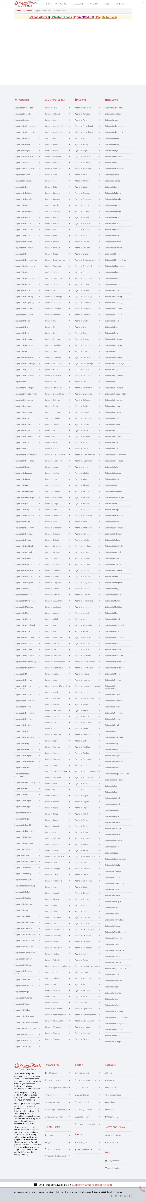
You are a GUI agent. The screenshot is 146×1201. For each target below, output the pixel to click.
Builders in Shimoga (113, 871)
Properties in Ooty (21, 743)
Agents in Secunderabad (85, 856)
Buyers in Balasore (52, 193)
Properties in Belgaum (23, 211)
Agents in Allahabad (83, 156)
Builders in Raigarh (112, 804)
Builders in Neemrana (114, 713)
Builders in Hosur (112, 448)
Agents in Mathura (82, 595)
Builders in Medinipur (114, 607)
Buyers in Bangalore (53, 199)
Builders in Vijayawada (114, 1011)
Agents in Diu (80, 327)
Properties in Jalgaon (22, 485)
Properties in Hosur (22, 448)
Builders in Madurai (113, 576)
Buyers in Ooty (51, 741)
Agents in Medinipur (83, 607)
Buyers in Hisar (51, 442)
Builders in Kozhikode (114, 546)
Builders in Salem (112, 847)
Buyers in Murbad (52, 649)
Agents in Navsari (82, 704)
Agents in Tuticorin (82, 960)
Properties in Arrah (22, 175)
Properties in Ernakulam (24, 345)
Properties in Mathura (23, 595)
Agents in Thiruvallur (83, 917)
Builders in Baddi (112, 187)
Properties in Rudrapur (23, 843)
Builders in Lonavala (113, 558)
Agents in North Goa (83, 735)
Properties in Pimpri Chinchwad (22, 775)
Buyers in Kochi (51, 521)
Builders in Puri (111, 792)
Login (48, 1142)
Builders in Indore (112, 467)
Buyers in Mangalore (53, 582)
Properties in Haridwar (23, 436)
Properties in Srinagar (23, 904)
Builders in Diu (111, 327)
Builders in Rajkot (112, 816)
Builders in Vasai (111, 999)
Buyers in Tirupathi (52, 942)
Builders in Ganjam (113, 369)
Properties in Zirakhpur (23, 1046)
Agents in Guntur (82, 406)
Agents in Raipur (81, 808)
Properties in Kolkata (22, 540)
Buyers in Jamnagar (52, 491)
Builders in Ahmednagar (115, 132)
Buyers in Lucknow (52, 564)
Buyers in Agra (50, 120)
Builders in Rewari (112, 834)
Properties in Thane (22, 916)
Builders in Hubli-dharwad (115, 455)
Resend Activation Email (55, 1156)
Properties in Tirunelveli (24, 940)
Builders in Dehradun (113, 308)
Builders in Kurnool (113, 552)
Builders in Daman (112, 290)
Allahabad (27, 10)
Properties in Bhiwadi (23, 241)
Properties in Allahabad (23, 156)
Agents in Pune (81, 783)
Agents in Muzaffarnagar (85, 662)
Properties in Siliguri (22, 880)
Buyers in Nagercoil (52, 680)
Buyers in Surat (51, 905)
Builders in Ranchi (112, 822)
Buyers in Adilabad (52, 114)
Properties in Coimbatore (24, 278)
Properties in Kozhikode (24, 546)
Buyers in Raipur (51, 808)
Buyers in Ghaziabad (53, 375)
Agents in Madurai (82, 576)
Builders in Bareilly (112, 205)
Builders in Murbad (113, 649)
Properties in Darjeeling (24, 302)
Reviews (109, 1109)
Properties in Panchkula (24, 761)
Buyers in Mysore (52, 674)
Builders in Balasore (113, 193)
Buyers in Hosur (51, 448)
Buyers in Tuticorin (52, 960)
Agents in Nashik (81, 692)
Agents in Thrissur (82, 923)
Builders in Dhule (112, 321)
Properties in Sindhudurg (24, 886)
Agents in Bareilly (82, 205)
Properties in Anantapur (24, 168)
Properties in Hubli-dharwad (25, 455)
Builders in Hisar (111, 442)
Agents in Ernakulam (83, 345)
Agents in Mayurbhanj (84, 601)
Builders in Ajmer (112, 138)
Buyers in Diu (50, 327)
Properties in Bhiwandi (23, 248)
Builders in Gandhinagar (115, 363)
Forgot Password (52, 1149)
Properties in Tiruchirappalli (25, 934)
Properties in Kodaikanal (24, 528)
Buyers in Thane (51, 911)
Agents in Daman (82, 290)
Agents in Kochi (81, 521)
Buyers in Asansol (52, 181)
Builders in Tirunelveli (114, 938)
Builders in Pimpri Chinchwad (117, 774)
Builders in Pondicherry (114, 780)
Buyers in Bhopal (51, 254)
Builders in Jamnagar (113, 491)
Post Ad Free (62, 4)
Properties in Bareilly (22, 205)
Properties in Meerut (22, 613)
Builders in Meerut (112, 613)
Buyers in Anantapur (53, 168)
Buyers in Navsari (52, 704)
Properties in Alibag (22, 144)
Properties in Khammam (24, 515)
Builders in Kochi (112, 521)
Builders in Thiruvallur (114, 920)
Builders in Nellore (112, 719)
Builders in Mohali (112, 619)
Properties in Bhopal (22, 254)
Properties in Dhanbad (23, 315)
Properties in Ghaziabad (24, 375)
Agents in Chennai (82, 272)
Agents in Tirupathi (82, 942)
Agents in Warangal (83, 1033)
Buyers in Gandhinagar (54, 363)
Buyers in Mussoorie (53, 655)
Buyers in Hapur (51, 430)
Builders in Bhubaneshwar (116, 260)
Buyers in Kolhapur (52, 534)
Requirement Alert (83, 1150)
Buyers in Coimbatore (53, 278)
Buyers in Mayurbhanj (53, 601)
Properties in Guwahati (23, 418)
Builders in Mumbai (113, 643)
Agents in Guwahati (83, 418)
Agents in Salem (81, 844)
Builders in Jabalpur (113, 473)
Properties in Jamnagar (23, 491)
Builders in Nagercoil (113, 680)
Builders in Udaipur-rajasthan (117, 968)
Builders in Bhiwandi (113, 248)
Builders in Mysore (112, 674)
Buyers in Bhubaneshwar (55, 260)
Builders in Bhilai (112, 235)
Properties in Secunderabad (25, 861)
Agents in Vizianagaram (84, 1021)
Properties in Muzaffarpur (24, 668)
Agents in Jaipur (81, 479)
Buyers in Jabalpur (52, 473)
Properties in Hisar (22, 442)
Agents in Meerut (82, 613)
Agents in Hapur (81, 430)
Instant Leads (51, 1095)
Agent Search (81, 1087)
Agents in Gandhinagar (84, 363)
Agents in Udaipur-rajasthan (86, 966)
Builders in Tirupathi (113, 944)
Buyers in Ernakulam (53, 345)
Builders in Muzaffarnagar (115, 662)
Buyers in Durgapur (52, 339)
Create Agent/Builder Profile (57, 1087)
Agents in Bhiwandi (82, 248)
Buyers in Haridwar (52, 436)
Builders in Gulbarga (113, 400)
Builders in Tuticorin (113, 962)
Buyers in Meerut (52, 613)
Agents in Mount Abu (83, 637)
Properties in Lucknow (23, 564)
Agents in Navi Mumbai (84, 698)
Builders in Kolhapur (113, 534)
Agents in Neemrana (83, 710)
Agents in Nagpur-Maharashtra (87, 686)
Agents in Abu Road (83, 108)
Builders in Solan (112, 889)
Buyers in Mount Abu (53, 637)
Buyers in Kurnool (52, 552)
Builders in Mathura (113, 595)
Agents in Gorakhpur (83, 388)
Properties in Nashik (22, 694)
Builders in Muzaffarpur (114, 668)
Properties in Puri (21, 794)
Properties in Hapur (22, 430)
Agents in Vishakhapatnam (86, 1015)
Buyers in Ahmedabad (54, 126)
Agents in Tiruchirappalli (85, 929)
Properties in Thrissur (23, 928)
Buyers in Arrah (51, 175)
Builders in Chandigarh (114, 266)
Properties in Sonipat (23, 898)
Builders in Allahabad (113, 156)
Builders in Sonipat (112, 895)
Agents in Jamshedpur (84, 497)
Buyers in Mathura (52, 595)
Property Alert (81, 1142)
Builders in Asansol (112, 181)
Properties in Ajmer (22, 138)
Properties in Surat (22, 910)
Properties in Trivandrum (24, 953)
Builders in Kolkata (112, 540)
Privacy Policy (111, 1142)
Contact (121, 4)
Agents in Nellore (82, 716)
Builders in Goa (111, 381)
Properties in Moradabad (24, 625)
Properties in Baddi (22, 187)
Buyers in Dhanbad (52, 315)
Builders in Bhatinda (113, 229)
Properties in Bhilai (22, 235)
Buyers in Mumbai (52, 643)
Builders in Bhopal (112, 254)
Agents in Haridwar (82, 436)
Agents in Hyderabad (83, 461)
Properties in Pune (22, 788)
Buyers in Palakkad (52, 747)
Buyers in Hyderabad (53, 461)
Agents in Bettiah (82, 217)
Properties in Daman (22, 290)
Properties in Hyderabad (24, 461)
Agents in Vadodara (83, 978)
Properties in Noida (22, 731)
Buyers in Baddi (51, 187)
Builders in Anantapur (114, 168)
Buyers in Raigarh (52, 802)
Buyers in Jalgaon (52, 485)
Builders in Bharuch (113, 223)
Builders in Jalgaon (112, 485)
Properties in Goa (21, 381)
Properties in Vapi (21, 992)
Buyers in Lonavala (52, 558)
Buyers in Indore (51, 467)
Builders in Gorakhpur (114, 388)
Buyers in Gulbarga (52, 400)
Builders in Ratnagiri (113, 828)
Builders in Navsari (112, 707)
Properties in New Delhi (24, 725)
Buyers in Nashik (51, 692)
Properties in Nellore (22, 719)
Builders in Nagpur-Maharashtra (113, 687)
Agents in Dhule (81, 321)
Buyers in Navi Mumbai (54, 698)
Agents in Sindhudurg (83, 881)
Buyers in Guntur (51, 406)
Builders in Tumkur (113, 956)
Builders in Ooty (111, 743)
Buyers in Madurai (52, 576)
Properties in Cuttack (22, 284)
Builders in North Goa (114, 737)
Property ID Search (83, 1109)
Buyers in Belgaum (52, 211)
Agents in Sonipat (82, 893)
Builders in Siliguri (112, 877)
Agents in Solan (81, 887)
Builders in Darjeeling (113, 302)
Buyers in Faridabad (53, 357)
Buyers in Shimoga (52, 868)
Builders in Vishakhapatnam (116, 1017)
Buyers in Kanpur (52, 509)
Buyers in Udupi (51, 972)
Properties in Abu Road (23, 108)
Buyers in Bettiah (51, 217)
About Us (110, 1080)
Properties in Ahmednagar (25, 132)
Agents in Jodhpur (82, 503)
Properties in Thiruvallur (24, 922)
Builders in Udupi (112, 974)
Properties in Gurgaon (23, 412)
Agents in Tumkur (82, 954)
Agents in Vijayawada (83, 1008)
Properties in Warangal (23, 1040)
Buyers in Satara (51, 850)
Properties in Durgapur (23, 339)
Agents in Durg (81, 333)
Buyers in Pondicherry (53, 777)
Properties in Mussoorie (24, 655)
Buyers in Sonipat (52, 893)
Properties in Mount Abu (24, 637)
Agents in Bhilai (81, 235)
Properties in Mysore (22, 674)
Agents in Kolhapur (82, 534)
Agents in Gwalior (82, 424)
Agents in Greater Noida (85, 394)
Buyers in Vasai (51, 996)
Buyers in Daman (52, 290)
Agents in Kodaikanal (83, 528)
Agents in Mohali (81, 619)
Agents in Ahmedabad (84, 126)
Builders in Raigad (112, 798)
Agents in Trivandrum (83, 948)
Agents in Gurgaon (82, 412)
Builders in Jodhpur (113, 503)
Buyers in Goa (50, 381)
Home (48, 4)
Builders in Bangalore (113, 199)
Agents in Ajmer (81, 138)
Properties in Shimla (22, 867)
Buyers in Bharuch (52, 223)
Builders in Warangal (113, 1035)
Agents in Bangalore (83, 199)
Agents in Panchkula (83, 759)
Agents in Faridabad (83, 357)
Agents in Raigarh (82, 802)
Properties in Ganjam (23, 369)
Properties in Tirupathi (23, 946)
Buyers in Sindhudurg (53, 881)
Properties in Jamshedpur (24, 497)
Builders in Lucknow (113, 564)
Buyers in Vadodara (52, 978)
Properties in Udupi (22, 979)
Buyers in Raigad (51, 795)
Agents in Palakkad (82, 747)
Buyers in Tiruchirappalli (54, 929)
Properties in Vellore (22, 1010)
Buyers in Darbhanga (53, 296)
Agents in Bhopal (82, 254)
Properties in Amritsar (23, 162)
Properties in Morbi (22, 631)
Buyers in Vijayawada (53, 1008)
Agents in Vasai (81, 996)
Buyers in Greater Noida (54, 394)
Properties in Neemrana (24, 713)
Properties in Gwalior (23, 424)
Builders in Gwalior (112, 424)
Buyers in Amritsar (52, 162)
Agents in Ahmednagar (84, 132)
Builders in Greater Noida (115, 394)
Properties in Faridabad (24, 357)
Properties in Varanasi (23, 998)
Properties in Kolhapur (23, 534)
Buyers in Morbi (51, 631)
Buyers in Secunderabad (54, 856)
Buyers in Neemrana (53, 710)
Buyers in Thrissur (52, 923)
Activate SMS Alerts (53, 1102)
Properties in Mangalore (24, 582)
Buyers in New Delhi (53, 722)
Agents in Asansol (82, 181)
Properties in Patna (22, 767)
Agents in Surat (81, 905)
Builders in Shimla (112, 865)
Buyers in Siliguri (51, 875)
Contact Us (110, 1087)
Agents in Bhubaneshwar (85, 260)
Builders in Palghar (112, 755)
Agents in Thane (81, 911)
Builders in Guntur (112, 406)
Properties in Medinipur (24, 607)
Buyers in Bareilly (52, 205)
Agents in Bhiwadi (82, 241)
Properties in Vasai (22, 1004)
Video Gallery (111, 1117)
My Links (95, 4)
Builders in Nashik (112, 694)
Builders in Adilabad (113, 114)
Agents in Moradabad (83, 625)
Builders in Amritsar (113, 162)
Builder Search (82, 1095)
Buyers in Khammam (53, 515)
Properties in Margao (23, 588)
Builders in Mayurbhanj (114, 601)
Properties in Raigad (22, 800)
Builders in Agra (111, 120)
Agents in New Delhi (83, 722)
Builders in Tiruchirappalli (115, 932)
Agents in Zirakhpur (83, 1039)
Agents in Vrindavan (83, 1027)
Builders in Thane (112, 914)
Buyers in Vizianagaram (54, 1021)
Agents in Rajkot (81, 814)
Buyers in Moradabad (53, 625)
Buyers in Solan (51, 887)
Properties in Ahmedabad (24, 126)
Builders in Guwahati (113, 418)
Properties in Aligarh (22, 150)
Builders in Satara (112, 853)
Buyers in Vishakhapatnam (55, 1015)
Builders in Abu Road (113, 108)
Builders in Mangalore (114, 582)
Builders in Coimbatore (114, 278)
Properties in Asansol (23, 181)
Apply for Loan (112, 1161)
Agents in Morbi (81, 631)
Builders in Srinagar (113, 901)
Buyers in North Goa (53, 735)
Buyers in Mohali (51, 619)
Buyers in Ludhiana (52, 570)
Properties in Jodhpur (23, 503)
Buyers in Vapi (50, 984)
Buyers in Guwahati (52, 418)
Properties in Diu (21, 327)
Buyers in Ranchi (51, 820)
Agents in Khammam (83, 515)
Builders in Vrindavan (113, 1029)
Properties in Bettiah (22, 217)
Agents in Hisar (81, 442)
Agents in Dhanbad (82, 315)
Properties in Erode (22, 351)
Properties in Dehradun (24, 308)
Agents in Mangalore (83, 582)
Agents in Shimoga (82, 868)
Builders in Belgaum (113, 211)
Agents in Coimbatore (84, 278)
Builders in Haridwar (113, 436)
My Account (79, 4)
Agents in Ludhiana (83, 570)
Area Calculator (112, 1168)
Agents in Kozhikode (83, 546)
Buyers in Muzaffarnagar (55, 662)
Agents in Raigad (81, 795)
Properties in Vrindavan (24, 1034)
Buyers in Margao (52, 588)
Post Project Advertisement (57, 1109)
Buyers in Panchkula (53, 759)
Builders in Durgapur (113, 339)
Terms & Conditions (114, 1135)
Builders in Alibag (112, 144)
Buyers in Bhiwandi (52, 248)
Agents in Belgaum (82, 211)
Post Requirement (53, 1080)
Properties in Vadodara (23, 985)
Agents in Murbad (82, 649)
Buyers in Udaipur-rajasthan (56, 966)
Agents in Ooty (81, 741)
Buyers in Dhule (51, 321)
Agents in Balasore (82, 193)
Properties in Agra (21, 120)
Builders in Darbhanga (114, 296)
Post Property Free (53, 1073)
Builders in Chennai (113, 272)
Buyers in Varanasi (52, 990)
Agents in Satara (81, 850)
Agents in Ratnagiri (82, 826)
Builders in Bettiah (112, 217)
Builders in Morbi (112, 631)
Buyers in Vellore (51, 1002)
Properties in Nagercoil (23, 680)
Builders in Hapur (112, 430)
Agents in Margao (82, 588)
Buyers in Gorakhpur (53, 388)
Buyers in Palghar (52, 753)
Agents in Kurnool (82, 552)
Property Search (82, 1073)
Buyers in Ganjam (52, 369)
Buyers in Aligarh (51, 150)
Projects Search (82, 1102)
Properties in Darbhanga (24, 296)
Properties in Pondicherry (24, 782)
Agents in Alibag (81, 144)
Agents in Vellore (82, 1002)
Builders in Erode (112, 351)
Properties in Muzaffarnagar (25, 662)
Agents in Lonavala (82, 558)
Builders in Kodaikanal (114, 528)
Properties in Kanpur (22, 509)
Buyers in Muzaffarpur (54, 668)
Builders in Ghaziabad (114, 375)
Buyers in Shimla (51, 862)
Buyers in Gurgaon (52, 412)
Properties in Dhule (22, 321)
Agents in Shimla (81, 862)
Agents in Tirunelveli (83, 935)
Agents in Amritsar (82, 162)
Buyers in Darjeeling (53, 302)
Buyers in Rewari (51, 832)
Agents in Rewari (81, 832)
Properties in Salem (22, 849)
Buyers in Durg (51, 333)
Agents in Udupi (81, 972)
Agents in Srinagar (82, 899)
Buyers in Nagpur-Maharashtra (57, 686)
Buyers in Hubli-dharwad (55, 455)
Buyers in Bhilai (51, 235)
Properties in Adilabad (23, 114)
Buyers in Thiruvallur (53, 917)
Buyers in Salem (51, 844)
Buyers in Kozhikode (53, 546)
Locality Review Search (85, 1124)
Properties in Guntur (22, 406)
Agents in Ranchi (81, 820)
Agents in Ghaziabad (83, 375)
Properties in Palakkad (23, 749)
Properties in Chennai (23, 272)
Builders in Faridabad (113, 357)
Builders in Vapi (111, 987)
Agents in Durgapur (83, 339)
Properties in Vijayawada (24, 1016)
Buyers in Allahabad (53, 156)
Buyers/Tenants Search (85, 1080)
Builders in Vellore (112, 1005)
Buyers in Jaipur (51, 479)
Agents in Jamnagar (83, 491)
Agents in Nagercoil (83, 680)
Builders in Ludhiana (113, 570)
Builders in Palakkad (113, 749)
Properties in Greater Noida (25, 394)
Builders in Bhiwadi (113, 241)
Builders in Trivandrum (114, 950)
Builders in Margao (112, 588)
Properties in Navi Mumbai (25, 701)
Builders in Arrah (112, 175)
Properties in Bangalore (24, 199)
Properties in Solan (22, 892)
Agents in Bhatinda (82, 229)
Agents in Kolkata (82, 540)
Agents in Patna (81, 765)
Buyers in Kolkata (52, 540)
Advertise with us (113, 1095)
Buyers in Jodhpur (52, 503)
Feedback (110, 1102)
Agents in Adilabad (82, 114)
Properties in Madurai (23, 576)
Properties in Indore (22, 467)
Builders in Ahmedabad (114, 126)
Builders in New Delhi (113, 725)
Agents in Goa (80, 381)
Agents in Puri (80, 789)
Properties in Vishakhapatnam (26, 1022)
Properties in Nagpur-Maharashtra (23, 687)
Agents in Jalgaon (82, 485)
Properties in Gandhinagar (25, 363)
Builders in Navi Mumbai (115, 701)
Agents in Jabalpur (82, 473)
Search (108, 4)
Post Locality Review (54, 1117)
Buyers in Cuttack (52, 284)
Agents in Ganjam (82, 369)
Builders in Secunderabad (115, 859)
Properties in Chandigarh (24, 266)
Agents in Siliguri (81, 875)
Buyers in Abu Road (52, 108)
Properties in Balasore (23, 193)
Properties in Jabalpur (23, 473)
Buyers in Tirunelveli (53, 935)
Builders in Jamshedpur (114, 497)
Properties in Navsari (22, 707)
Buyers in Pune (51, 783)
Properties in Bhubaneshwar (26, 260)
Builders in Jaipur (112, 479)
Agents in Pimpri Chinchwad (86, 771)
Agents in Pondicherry (84, 777)
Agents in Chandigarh (83, 266)
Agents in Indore (81, 467)
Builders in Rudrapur (113, 841)
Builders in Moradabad (114, 625)
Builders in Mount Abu (114, 637)
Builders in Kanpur (112, 509)
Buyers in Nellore (52, 716)
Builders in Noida (112, 731)
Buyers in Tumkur (52, 954)
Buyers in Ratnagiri (52, 826)
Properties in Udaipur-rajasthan (23, 972)
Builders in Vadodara (113, 981)
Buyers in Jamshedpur (53, 497)
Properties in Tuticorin (23, 965)
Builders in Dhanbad (113, 315)
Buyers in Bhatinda (52, 229)
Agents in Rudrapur (83, 838)
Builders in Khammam (114, 515)
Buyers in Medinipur (53, 607)
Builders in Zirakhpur (113, 1041)
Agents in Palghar (82, 753)
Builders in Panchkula (114, 761)
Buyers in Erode (51, 351)
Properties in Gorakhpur (24, 388)
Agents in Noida (81, 728)
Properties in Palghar (23, 755)
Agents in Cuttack (82, 284)
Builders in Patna (112, 767)
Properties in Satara (22, 855)
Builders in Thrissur (113, 926)
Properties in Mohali (22, 619)
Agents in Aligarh (82, 150)
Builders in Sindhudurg (114, 883)
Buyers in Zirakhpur (53, 1039)
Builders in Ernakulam (114, 345)
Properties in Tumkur (23, 959)
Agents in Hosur (81, 448)
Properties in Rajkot (22, 819)
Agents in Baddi (81, 187)
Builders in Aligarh (112, 150)
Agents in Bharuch (82, 223)
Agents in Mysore (82, 674)
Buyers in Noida (51, 728)
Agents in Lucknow (82, 564)
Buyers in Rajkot (51, 814)
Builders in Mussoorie (114, 655)
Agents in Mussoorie (83, 655)
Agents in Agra (81, 120)
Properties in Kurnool (23, 552)
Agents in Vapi (80, 984)
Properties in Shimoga (23, 873)
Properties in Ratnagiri (23, 831)
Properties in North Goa (24, 737)
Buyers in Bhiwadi (52, 241)
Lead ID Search (82, 1117)
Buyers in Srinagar (52, 899)
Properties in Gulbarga (23, 400)
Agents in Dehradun (83, 308)
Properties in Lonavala (23, 558)
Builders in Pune (111, 786)
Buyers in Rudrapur (52, 838)
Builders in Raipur (112, 810)
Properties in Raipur (22, 813)
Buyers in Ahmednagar (54, 132)
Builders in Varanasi (113, 993)
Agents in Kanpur (82, 509)
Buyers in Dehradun (53, 308)
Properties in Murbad (23, 649)
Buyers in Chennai (52, 272)
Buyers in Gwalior (52, 424)
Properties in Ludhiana (23, 570)
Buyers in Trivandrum (53, 948)
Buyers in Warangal (52, 1033)
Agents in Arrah (81, 175)
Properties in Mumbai (23, 643)
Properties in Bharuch (23, 223)
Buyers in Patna (51, 765)
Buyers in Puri (50, 789)
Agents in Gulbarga (82, 400)
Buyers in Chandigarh (53, 266)
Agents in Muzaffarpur (84, 668)
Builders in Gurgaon (113, 412)
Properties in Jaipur (22, 479)
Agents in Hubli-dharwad (85, 455)
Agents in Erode (81, 351)
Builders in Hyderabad (114, 461)
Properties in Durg (21, 333)
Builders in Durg (111, 333)
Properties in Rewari (22, 837)
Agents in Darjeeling (83, 302)
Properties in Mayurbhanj (24, 601)
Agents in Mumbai (82, 643)
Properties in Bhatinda (23, 229)
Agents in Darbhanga (83, 296)
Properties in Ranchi (22, 825)
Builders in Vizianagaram (115, 1023)
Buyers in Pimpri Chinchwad (56, 771)
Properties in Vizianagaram (25, 1028)
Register (49, 1135)
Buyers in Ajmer (51, 138)
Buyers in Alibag (51, 144)
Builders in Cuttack (112, 284)
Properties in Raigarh (23, 806)
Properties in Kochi (22, 521)
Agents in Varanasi (82, 990)
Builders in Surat (112, 907)
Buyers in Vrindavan (53, 1027)
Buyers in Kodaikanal (53, 528)
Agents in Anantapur (83, 168)
